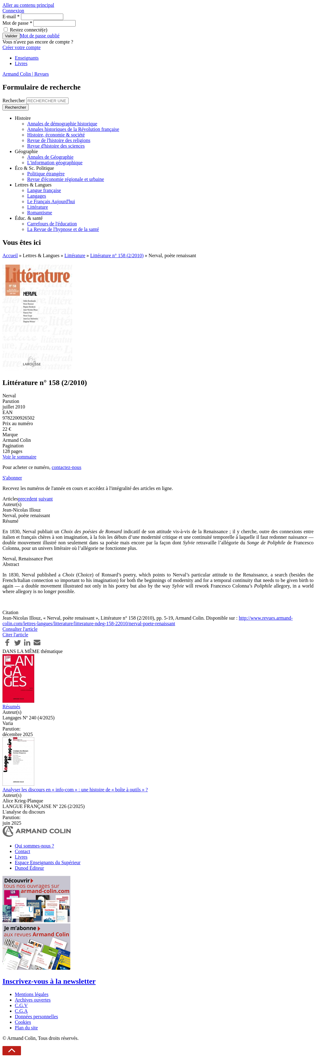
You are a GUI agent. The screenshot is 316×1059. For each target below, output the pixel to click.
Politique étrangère (45, 173)
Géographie (26, 151)
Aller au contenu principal (28, 5)
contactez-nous (66, 467)
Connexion (13, 10)
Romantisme (39, 212)
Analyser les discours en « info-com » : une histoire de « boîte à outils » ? (75, 789)
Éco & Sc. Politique (34, 168)
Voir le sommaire (19, 456)
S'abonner (12, 477)
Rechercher (14, 100)
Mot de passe (17, 23)
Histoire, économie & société (56, 134)
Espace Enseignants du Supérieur (48, 862)
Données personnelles (36, 1016)
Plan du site (26, 1027)
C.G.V (21, 1005)
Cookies (23, 1022)
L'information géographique (54, 162)
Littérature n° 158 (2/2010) (116, 255)
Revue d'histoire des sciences (56, 146)
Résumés (11, 706)
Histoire (23, 118)
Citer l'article (15, 634)
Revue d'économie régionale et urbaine (65, 179)
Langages (36, 196)
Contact (22, 851)
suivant (46, 498)
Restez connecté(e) (28, 29)
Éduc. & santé (29, 218)
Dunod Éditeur (29, 868)
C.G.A (21, 1011)
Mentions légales (31, 994)
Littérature (37, 207)
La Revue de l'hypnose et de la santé (63, 229)
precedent (27, 498)
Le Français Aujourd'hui (51, 201)
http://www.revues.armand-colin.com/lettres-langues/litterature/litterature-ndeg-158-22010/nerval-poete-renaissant (147, 620)
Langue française (44, 190)
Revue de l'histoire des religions (58, 140)
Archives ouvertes (33, 999)
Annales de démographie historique (62, 123)
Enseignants (27, 58)
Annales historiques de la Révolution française (73, 129)
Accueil (10, 255)
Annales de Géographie (50, 157)
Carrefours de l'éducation (52, 223)
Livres (21, 63)
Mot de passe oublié (40, 35)
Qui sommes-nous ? (34, 845)
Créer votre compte (21, 47)
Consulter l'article (20, 629)
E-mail (11, 16)
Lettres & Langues (33, 184)
